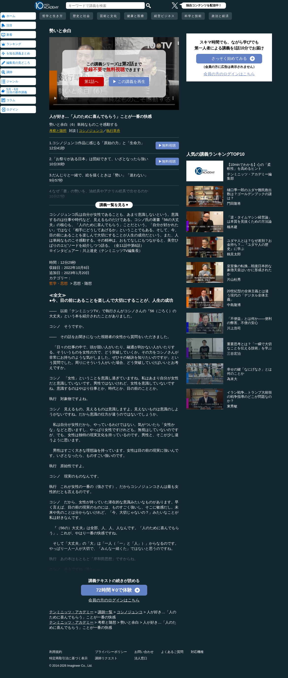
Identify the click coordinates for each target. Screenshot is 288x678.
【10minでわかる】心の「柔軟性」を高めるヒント (249, 167)
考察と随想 (57, 131)
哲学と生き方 (52, 16)
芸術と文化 (108, 16)
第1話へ (91, 81)
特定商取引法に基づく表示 (68, 658)
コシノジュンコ (91, 131)
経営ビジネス (164, 16)
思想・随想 (82, 283)
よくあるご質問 (172, 652)
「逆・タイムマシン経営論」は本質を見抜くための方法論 (249, 219)
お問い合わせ (144, 652)
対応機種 (197, 652)
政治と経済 (220, 16)
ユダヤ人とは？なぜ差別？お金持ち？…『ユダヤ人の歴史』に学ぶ (249, 245)
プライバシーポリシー (111, 652)
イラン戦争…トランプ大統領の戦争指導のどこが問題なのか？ (249, 396)
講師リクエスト (106, 658)
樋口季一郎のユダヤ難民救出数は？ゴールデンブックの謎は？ (249, 194)
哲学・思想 (58, 283)
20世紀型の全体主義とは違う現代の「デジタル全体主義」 (248, 295)
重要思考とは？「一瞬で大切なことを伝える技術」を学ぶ (249, 346)
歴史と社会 (81, 16)
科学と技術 (193, 16)
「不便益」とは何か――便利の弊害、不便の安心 (249, 321)
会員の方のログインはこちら (114, 600)
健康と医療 (135, 16)
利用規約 (55, 652)
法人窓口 (140, 658)
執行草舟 (113, 131)
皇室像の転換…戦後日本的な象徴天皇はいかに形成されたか (249, 270)
